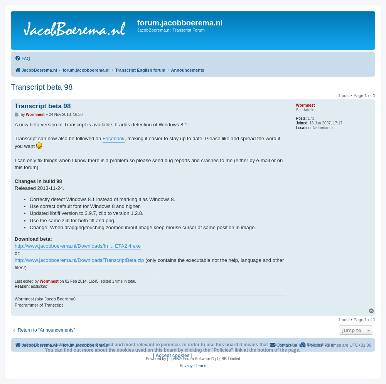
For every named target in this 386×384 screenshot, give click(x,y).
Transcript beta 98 (41, 87)
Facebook (114, 138)
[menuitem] (22, 58)
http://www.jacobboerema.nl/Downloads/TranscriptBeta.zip (79, 260)
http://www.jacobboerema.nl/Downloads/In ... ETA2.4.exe (78, 246)
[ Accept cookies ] (172, 355)
